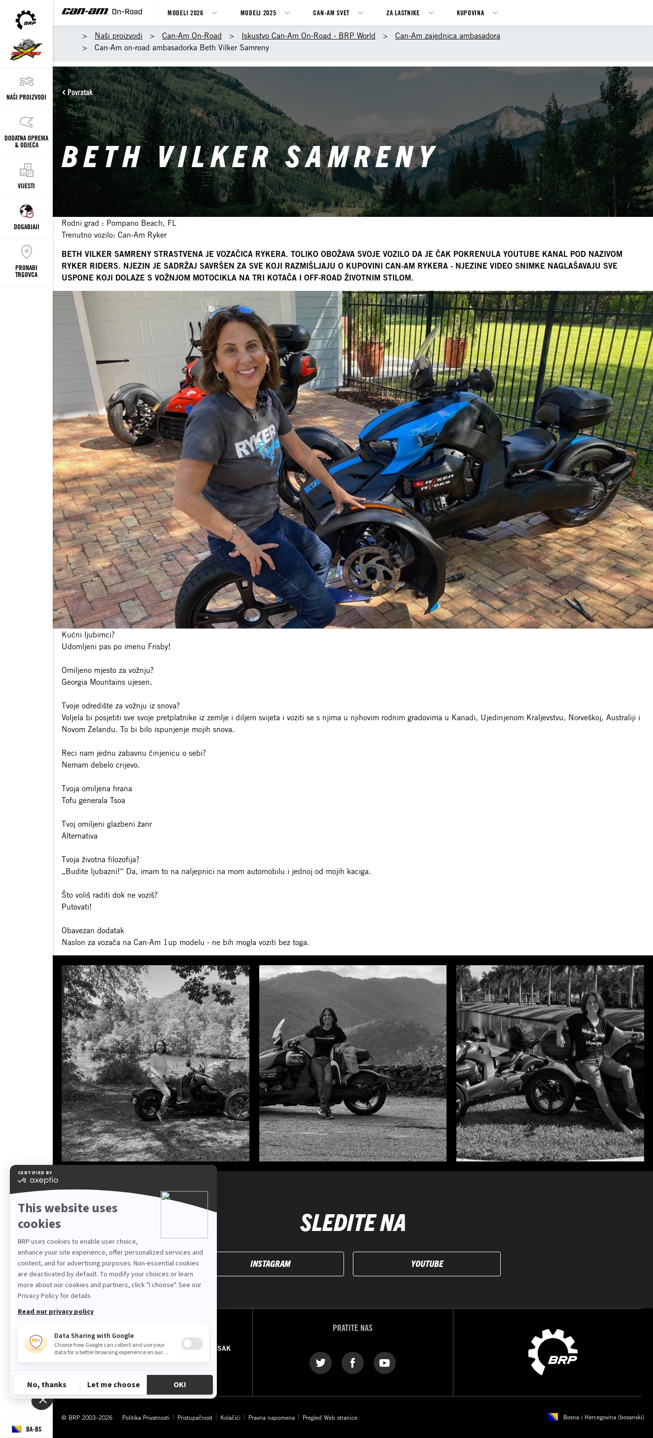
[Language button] (26, 1429)
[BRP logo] (553, 1351)
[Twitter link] (320, 1362)
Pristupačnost (194, 1417)
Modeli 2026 (186, 12)
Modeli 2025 (258, 12)
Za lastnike (403, 12)
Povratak (80, 92)
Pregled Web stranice (330, 1417)
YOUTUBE (427, 1263)
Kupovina (470, 12)
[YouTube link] (385, 1362)
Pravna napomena (271, 1417)
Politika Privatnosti (146, 1417)
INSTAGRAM (270, 1263)
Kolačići (230, 1417)
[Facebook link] (353, 1362)
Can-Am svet (331, 12)
